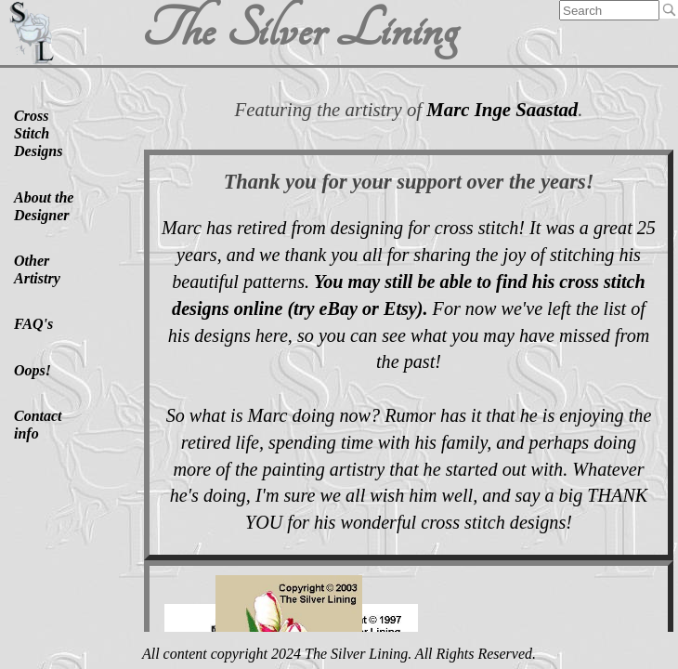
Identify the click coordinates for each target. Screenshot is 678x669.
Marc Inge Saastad (502, 109)
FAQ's (33, 324)
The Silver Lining (298, 29)
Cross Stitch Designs (38, 133)
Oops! (32, 370)
